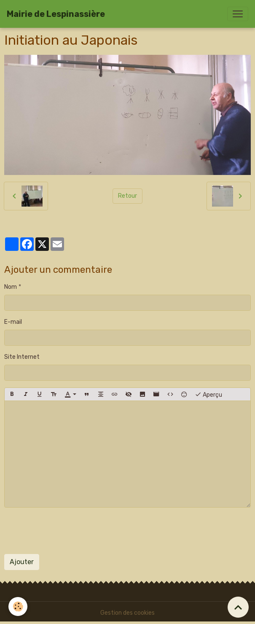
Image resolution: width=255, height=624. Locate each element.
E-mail (13, 321)
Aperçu (208, 394)
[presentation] (68, 530)
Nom (10, 286)
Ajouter (22, 562)
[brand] (56, 14)
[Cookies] (17, 606)
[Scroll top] (238, 607)
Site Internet (22, 356)
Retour (127, 195)
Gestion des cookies (127, 612)
